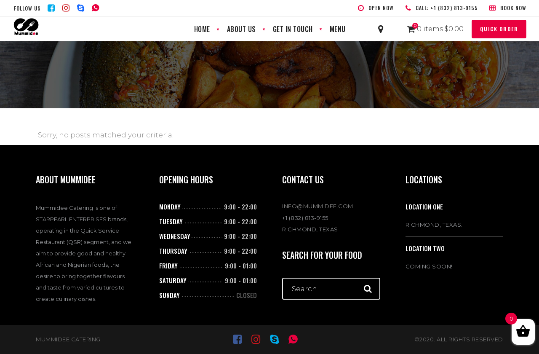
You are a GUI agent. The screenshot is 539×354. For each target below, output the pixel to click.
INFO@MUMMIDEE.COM (317, 206)
